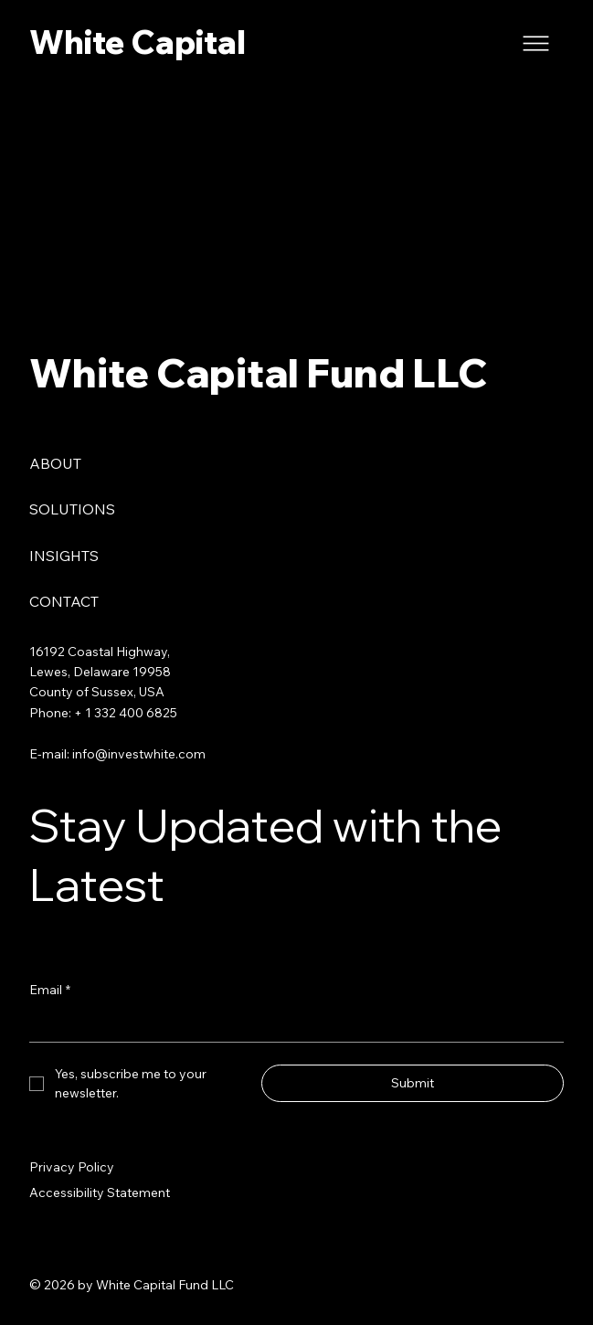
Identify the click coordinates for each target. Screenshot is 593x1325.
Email (49, 990)
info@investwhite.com (139, 754)
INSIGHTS (64, 555)
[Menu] (536, 43)
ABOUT (55, 463)
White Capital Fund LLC (258, 372)
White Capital (137, 42)
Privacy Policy (71, 1167)
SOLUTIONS (72, 509)
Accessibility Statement (99, 1192)
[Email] (290, 1024)
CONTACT (64, 601)
